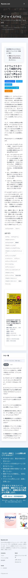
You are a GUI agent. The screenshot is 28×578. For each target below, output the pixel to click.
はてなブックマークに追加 (12, 87)
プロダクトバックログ (10, 245)
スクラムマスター (9, 228)
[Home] (5, 3)
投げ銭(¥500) (9, 91)
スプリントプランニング (11, 261)
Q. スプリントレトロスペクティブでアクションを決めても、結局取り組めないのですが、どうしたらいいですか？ (12, 371)
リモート (17, 228)
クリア (6, 364)
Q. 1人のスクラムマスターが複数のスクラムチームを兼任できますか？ (12, 399)
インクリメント (9, 258)
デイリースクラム (9, 264)
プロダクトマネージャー (11, 281)
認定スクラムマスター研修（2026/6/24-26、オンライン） (15, 58)
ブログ (2, 555)
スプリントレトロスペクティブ (12, 269)
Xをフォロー (8, 84)
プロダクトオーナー (10, 239)
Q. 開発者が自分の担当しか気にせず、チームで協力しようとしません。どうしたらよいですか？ (12, 413)
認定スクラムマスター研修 (20, 556)
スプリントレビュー (10, 267)
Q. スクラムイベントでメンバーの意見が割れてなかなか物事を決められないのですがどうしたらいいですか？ (12, 391)
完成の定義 (18, 275)
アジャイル (7, 284)
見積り (20, 281)
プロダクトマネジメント (11, 278)
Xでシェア (19, 81)
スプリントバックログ (10, 255)
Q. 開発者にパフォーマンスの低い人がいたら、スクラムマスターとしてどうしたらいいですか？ (12, 428)
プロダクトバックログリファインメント (13, 251)
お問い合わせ (18, 559)
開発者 (17, 242)
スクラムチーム (15, 237)
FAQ (7, 25)
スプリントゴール (9, 275)
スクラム (7, 237)
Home (2, 25)
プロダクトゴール (9, 272)
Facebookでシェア (10, 81)
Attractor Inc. (18, 562)
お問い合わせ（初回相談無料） (14, 496)
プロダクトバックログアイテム (12, 248)
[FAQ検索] (14, 360)
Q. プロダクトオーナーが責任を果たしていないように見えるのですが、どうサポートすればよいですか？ (12, 381)
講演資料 (3, 560)
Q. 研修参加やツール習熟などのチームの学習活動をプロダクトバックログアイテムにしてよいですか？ (12, 437)
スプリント (17, 258)
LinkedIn (5, 568)
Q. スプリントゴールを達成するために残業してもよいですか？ (12, 406)
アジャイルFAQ (4, 558)
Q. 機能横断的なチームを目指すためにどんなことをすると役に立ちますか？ (12, 420)
